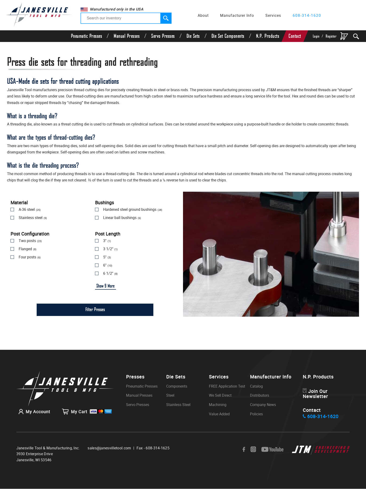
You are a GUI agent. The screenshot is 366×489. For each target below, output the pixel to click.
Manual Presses (127, 36)
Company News (263, 404)
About (203, 15)
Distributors (259, 395)
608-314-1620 (307, 15)
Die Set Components (227, 36)
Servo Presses (163, 36)
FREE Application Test (227, 386)
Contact (295, 36)
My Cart (87, 411)
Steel (170, 395)
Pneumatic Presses (86, 36)
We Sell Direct (220, 395)
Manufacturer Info (237, 15)
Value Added (219, 414)
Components (176, 386)
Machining (217, 404)
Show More (105, 286)
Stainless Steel (178, 404)
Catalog (256, 386)
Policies (256, 414)
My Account (33, 411)
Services (273, 15)
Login (316, 36)
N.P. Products (267, 36)
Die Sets (193, 36)
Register (331, 36)
